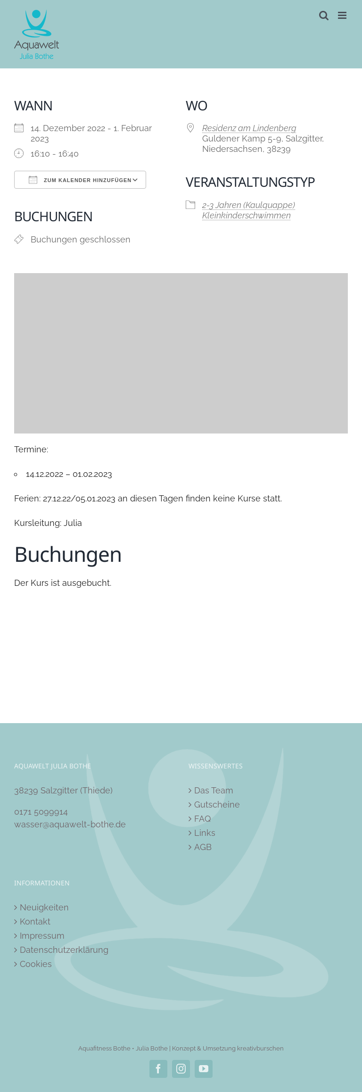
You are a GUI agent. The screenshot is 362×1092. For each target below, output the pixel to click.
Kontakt (35, 921)
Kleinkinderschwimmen (246, 215)
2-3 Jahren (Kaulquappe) (248, 205)
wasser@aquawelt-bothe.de (70, 824)
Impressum (42, 936)
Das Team (213, 790)
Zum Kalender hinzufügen (80, 179)
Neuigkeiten (44, 907)
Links (204, 833)
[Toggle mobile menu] (343, 15)
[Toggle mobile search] (324, 15)
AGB (203, 847)
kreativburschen (260, 1048)
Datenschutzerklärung (64, 950)
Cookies (36, 964)
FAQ (202, 819)
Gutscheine (217, 804)
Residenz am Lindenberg (249, 128)
